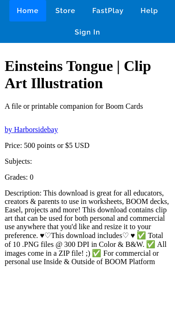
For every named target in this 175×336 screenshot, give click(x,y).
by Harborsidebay (31, 129)
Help (149, 11)
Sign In (87, 32)
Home (28, 11)
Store (66, 11)
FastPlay (108, 11)
